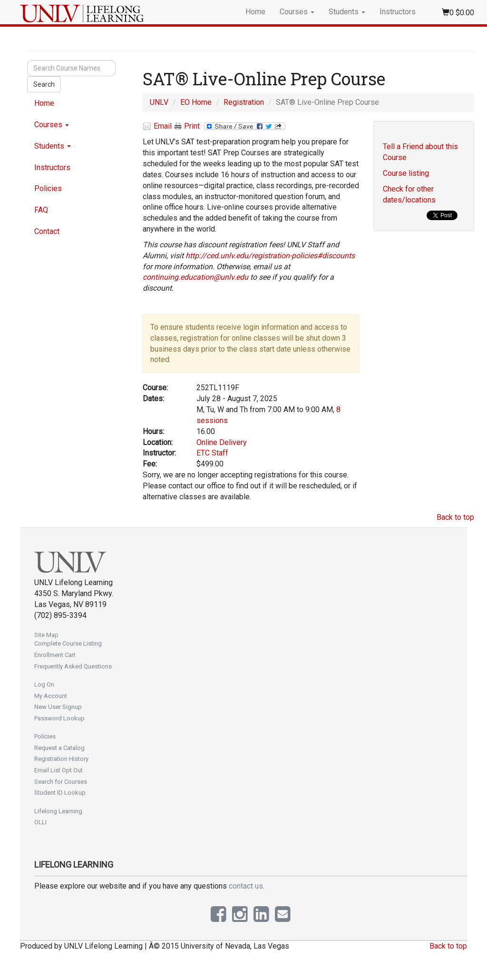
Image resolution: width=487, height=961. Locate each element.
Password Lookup (59, 718)
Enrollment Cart (55, 654)
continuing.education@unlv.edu (195, 277)
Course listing (406, 173)
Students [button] (347, 11)
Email (157, 126)
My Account (50, 695)
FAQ (41, 209)
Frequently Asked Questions (73, 666)
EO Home (196, 102)
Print (187, 126)
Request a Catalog (59, 747)
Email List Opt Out (58, 770)
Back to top (455, 517)
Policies (48, 188)
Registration (244, 102)
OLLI (40, 822)
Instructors (398, 11)
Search (44, 84)
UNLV (159, 102)
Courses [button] (297, 11)
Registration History (61, 758)
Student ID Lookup (60, 792)
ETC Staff (212, 452)
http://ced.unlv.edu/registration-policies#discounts (270, 255)
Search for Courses (60, 781)
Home (255, 11)
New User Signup (58, 706)
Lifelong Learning (58, 811)
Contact (46, 231)
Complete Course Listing (68, 643)
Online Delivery (221, 442)
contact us (246, 885)
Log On (44, 684)
